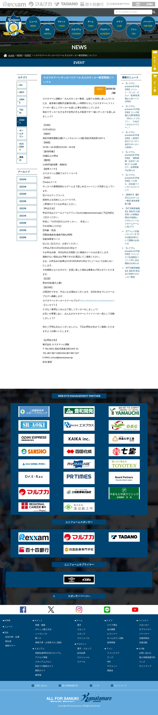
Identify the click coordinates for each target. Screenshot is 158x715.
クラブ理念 (112, 625)
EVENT (28, 55)
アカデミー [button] (105, 32)
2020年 (22, 223)
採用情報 (111, 642)
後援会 (110, 670)
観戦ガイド (40, 670)
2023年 (22, 201)
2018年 (22, 237)
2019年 (22, 230)
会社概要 (111, 629)
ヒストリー (112, 633)
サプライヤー (145, 629)
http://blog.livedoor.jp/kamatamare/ (97, 300)
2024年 (22, 194)
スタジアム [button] (76, 32)
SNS (109, 661)
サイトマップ (145, 666)
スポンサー (144, 625)
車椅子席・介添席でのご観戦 (48, 642)
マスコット (112, 666)
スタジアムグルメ (43, 661)
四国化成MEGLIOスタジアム (48, 653)
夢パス (38, 638)
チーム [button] (90, 24)
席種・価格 (40, 625)
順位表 (8, 641)
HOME (11, 55)
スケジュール (83, 638)
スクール (81, 661)
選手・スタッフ (84, 648)
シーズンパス (41, 633)
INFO (21, 92)
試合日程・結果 (12, 637)
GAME (21, 101)
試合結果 (81, 653)
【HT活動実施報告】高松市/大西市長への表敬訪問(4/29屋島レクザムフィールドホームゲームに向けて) (132, 217)
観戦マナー (10, 645)
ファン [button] (133, 32)
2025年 (22, 186)
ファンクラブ (113, 653)
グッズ (110, 657)
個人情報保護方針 (147, 657)
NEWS (19, 55)
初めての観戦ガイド (44, 666)
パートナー (144, 633)
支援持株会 (144, 638)
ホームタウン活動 (115, 638)
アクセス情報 (41, 657)
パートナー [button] (148, 24)
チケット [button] (62, 24)
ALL (21, 85)
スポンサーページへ (79, 595)
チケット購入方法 (43, 629)
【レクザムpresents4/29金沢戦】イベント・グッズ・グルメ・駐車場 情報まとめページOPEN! (132, 92)
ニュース (33, 24)
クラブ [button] (119, 24)
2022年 (22, 208)
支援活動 (143, 642)
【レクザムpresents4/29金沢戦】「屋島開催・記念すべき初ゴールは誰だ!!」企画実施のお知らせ (132, 161)
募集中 (21, 158)
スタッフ (81, 629)
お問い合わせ (145, 653)
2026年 (22, 179)
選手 (79, 625)
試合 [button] (47, 32)
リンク (142, 661)
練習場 (38, 675)
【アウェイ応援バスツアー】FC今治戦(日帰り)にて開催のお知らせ (132, 237)
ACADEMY (21, 147)
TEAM (21, 111)
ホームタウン (21, 133)
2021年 (22, 215)
